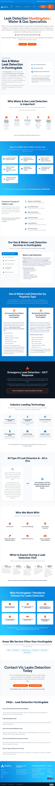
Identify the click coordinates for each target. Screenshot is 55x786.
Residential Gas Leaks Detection (38, 769)
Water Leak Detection (36, 770)
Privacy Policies (50, 773)
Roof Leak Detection (36, 777)
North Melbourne (26, 650)
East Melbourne (16, 650)
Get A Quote (43, 6)
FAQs (6, 1)
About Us (3, 1)
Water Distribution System (22, 770)
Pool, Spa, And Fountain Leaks (38, 773)
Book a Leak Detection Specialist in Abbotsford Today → (27, 135)
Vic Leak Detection (11, 784)
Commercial (26, 6)
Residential (18, 6)
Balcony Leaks (35, 776)
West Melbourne (27, 652)
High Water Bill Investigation (38, 774)
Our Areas (3, 774)
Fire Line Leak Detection (21, 774)
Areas (34, 6)
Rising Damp (35, 650)
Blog (39, 6)
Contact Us (10, 1)
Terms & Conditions (5, 773)
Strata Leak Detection (20, 771)
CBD (9, 650)
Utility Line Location (36, 771)
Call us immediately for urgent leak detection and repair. (27, 390)
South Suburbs (44, 650)
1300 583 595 (50, 6)
